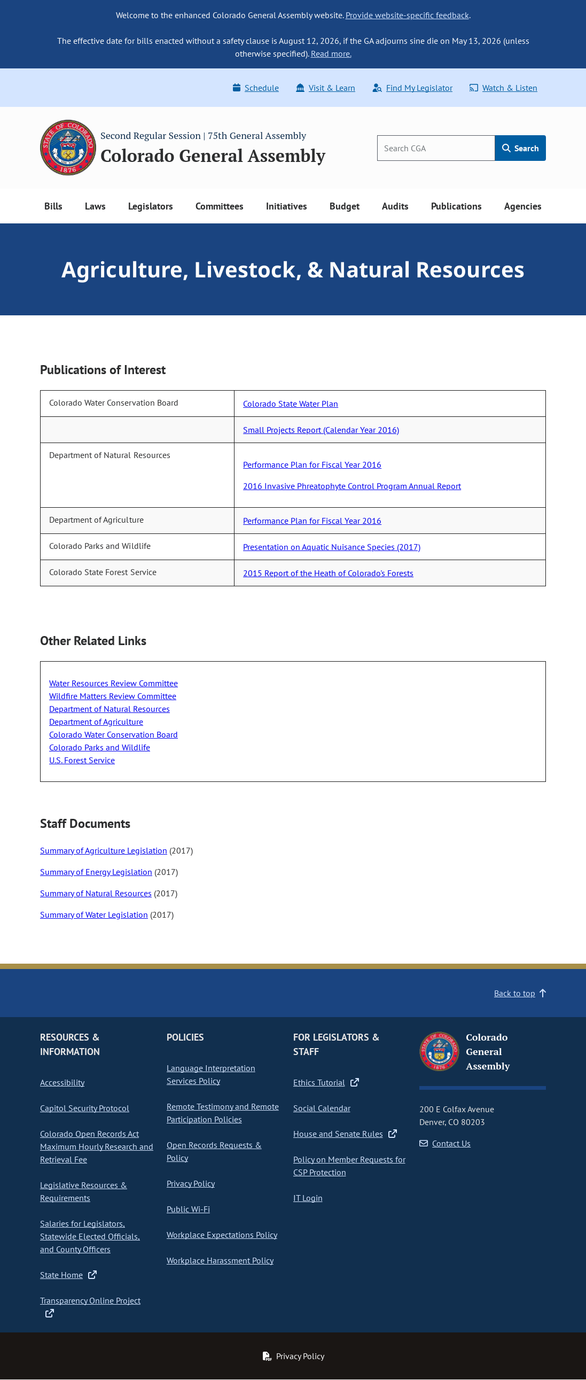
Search (520, 148)
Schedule (256, 87)
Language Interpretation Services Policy (211, 1074)
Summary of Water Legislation (94, 914)
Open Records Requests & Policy (214, 1151)
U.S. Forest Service (82, 760)
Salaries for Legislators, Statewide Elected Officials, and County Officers (90, 1236)
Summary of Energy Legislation (96, 871)
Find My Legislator (412, 87)
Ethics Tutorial (326, 1082)
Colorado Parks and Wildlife (99, 747)
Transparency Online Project (90, 1307)
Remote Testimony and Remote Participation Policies (223, 1113)
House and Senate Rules (345, 1133)
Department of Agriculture (96, 721)
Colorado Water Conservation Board (113, 734)
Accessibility (62, 1082)
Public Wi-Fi (188, 1209)
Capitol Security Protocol (84, 1108)
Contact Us (445, 1143)
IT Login (308, 1197)
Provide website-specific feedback (407, 15)
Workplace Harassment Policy (220, 1260)
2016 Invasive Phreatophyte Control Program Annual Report (352, 485)
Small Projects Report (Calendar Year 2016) (321, 429)
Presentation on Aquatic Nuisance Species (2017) (331, 546)
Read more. (331, 53)
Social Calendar (321, 1108)
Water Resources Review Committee (113, 683)
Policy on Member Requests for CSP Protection (349, 1165)
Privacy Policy (191, 1183)
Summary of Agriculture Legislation (103, 850)
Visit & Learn (325, 87)
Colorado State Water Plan (290, 403)
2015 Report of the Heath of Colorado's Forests (328, 573)
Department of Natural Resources (109, 708)
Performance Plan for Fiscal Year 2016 (312, 464)
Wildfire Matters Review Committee (112, 696)
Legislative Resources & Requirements (83, 1191)
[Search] (436, 148)
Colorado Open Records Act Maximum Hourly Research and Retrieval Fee (96, 1146)
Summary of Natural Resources (96, 893)
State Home (68, 1274)
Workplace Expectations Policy (222, 1234)
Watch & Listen (503, 87)
